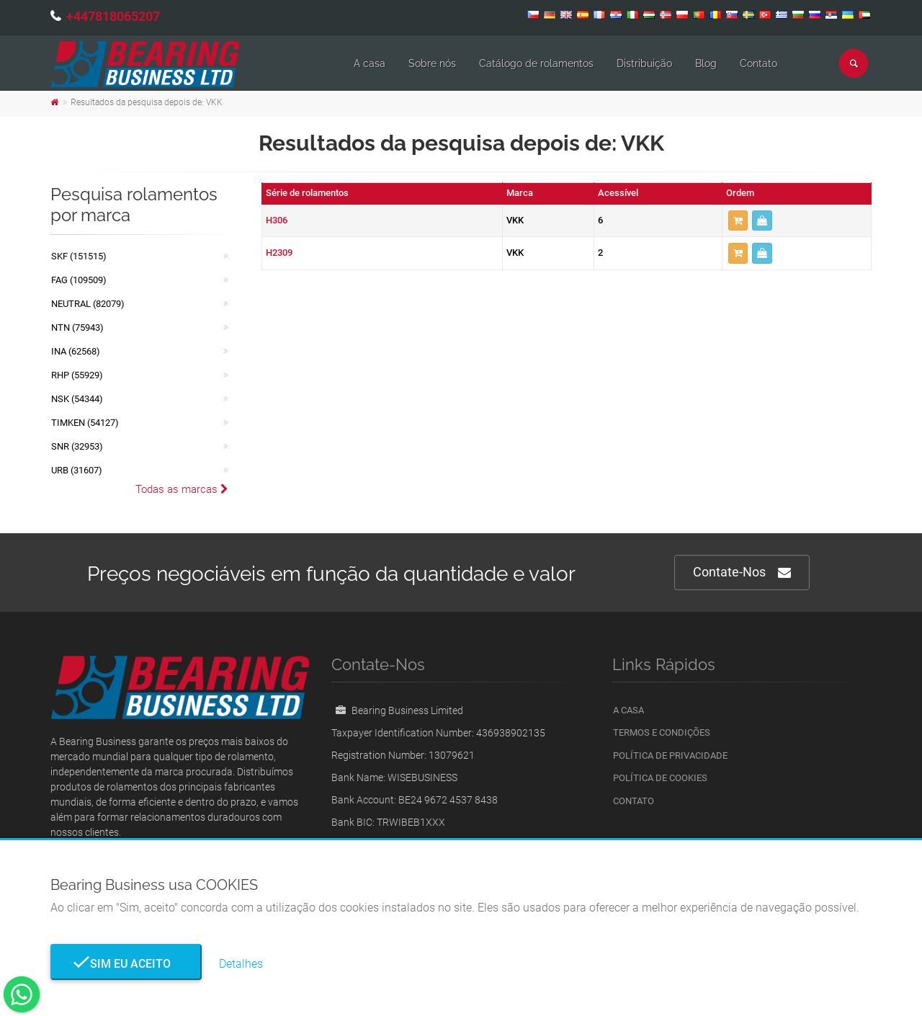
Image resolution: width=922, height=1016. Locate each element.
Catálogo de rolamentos (536, 63)
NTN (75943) (77, 327)
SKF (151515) (79, 256)
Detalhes (241, 964)
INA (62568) (75, 351)
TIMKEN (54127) (85, 422)
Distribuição (644, 63)
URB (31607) (76, 470)
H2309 (279, 252)
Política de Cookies (660, 777)
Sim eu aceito (126, 964)
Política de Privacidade (670, 755)
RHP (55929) (77, 375)
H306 (276, 220)
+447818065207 (113, 16)
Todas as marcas (181, 489)
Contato (758, 63)
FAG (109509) (79, 280)
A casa (369, 63)
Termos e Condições (661, 732)
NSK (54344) (77, 398)
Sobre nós (432, 63)
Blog (706, 63)
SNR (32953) (77, 446)
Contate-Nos (742, 572)
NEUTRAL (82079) (88, 303)
